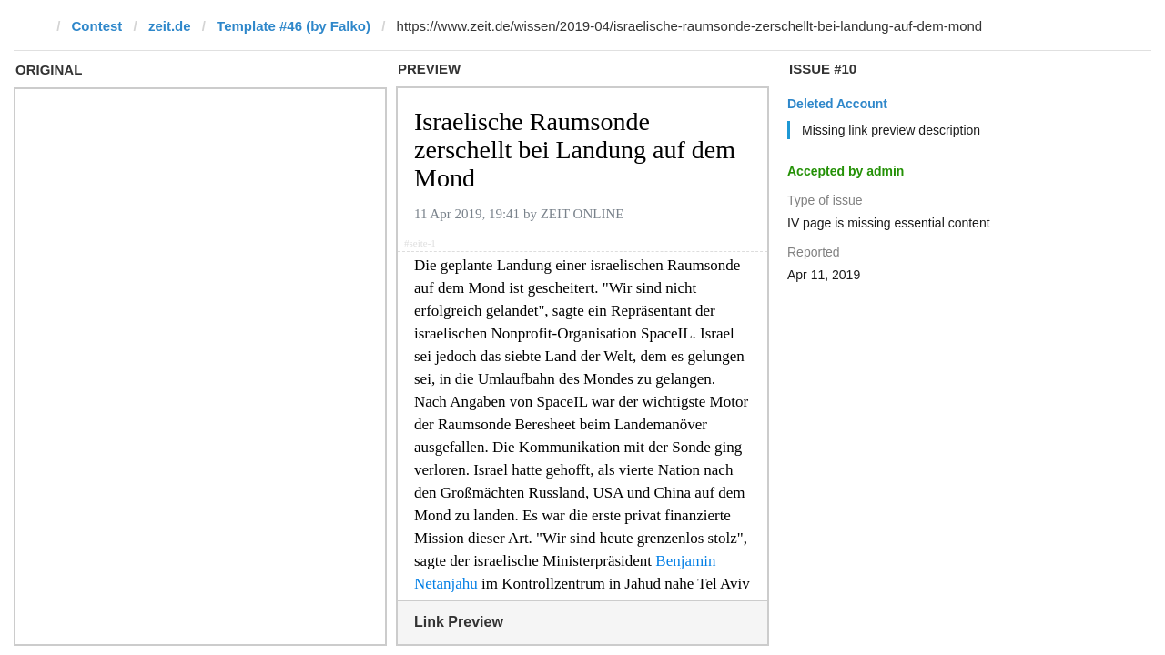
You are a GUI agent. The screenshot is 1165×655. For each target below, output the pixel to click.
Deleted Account (837, 103)
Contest (97, 26)
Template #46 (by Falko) (293, 26)
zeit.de (169, 26)
